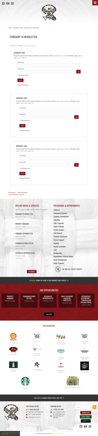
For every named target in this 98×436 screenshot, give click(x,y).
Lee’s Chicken (13, 354)
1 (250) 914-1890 (58, 409)
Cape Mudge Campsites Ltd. (37, 354)
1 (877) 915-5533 (38, 412)
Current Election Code (16, 194)
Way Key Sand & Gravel (85, 342)
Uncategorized (19, 219)
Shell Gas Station (13, 343)
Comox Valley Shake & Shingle (72, 387)
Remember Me (22, 75)
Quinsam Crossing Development (84, 358)
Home (10, 28)
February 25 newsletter (24, 214)
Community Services (60, 213)
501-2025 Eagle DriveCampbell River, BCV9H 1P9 (59, 416)
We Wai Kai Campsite (61, 358)
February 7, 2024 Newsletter (17, 192)
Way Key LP (37, 342)
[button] (95, 2)
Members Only (18, 28)
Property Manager (22, 224)
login (27, 209)
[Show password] (78, 71)
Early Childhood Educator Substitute (67, 298)
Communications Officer (24, 243)
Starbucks (25, 389)
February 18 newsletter (24, 233)
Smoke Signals (84, 372)
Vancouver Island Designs (57, 433)
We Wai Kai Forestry (13, 370)
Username (20, 62)
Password (20, 69)
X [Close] (18, 432)
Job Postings (19, 229)
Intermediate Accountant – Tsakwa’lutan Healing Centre (86, 299)
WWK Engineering (37, 370)
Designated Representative (25, 253)
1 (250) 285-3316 (34, 409)
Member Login (73, 56)
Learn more (5, 434)
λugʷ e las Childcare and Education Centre (60, 342)
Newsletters (33, 46)
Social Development (60, 259)
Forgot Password (22, 85)
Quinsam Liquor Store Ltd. (61, 371)
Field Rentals (58, 233)
